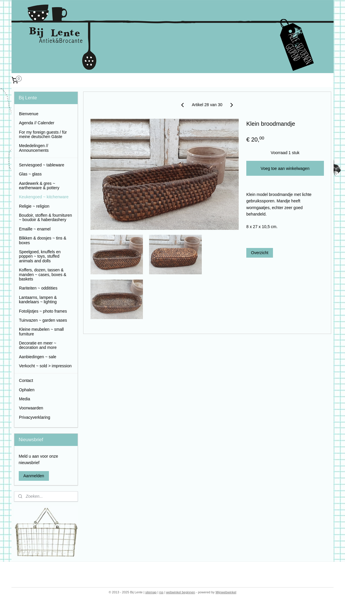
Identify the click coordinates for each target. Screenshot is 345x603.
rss (161, 592)
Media (24, 399)
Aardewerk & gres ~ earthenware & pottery (39, 185)
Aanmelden (33, 475)
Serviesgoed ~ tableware (41, 165)
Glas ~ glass (30, 174)
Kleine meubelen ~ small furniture (41, 331)
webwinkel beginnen (180, 592)
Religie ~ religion (34, 206)
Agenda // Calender (36, 122)
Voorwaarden (31, 408)
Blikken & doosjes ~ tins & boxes (42, 240)
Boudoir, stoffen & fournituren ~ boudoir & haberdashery (45, 217)
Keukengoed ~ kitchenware (44, 196)
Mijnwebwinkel (226, 592)
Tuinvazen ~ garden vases (43, 320)
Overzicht (259, 252)
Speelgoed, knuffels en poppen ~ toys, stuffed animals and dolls (40, 256)
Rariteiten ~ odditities (38, 288)
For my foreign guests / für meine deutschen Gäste (43, 134)
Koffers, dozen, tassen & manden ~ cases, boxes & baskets (42, 274)
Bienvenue (28, 113)
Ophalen (27, 389)
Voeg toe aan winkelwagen (285, 168)
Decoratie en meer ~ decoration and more (38, 345)
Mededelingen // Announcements (34, 147)
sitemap (151, 592)
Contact (26, 380)
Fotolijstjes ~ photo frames (43, 311)
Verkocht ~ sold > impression (45, 365)
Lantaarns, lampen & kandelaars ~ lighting (38, 299)
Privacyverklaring (34, 417)
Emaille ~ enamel (35, 229)
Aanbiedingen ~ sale (37, 356)
